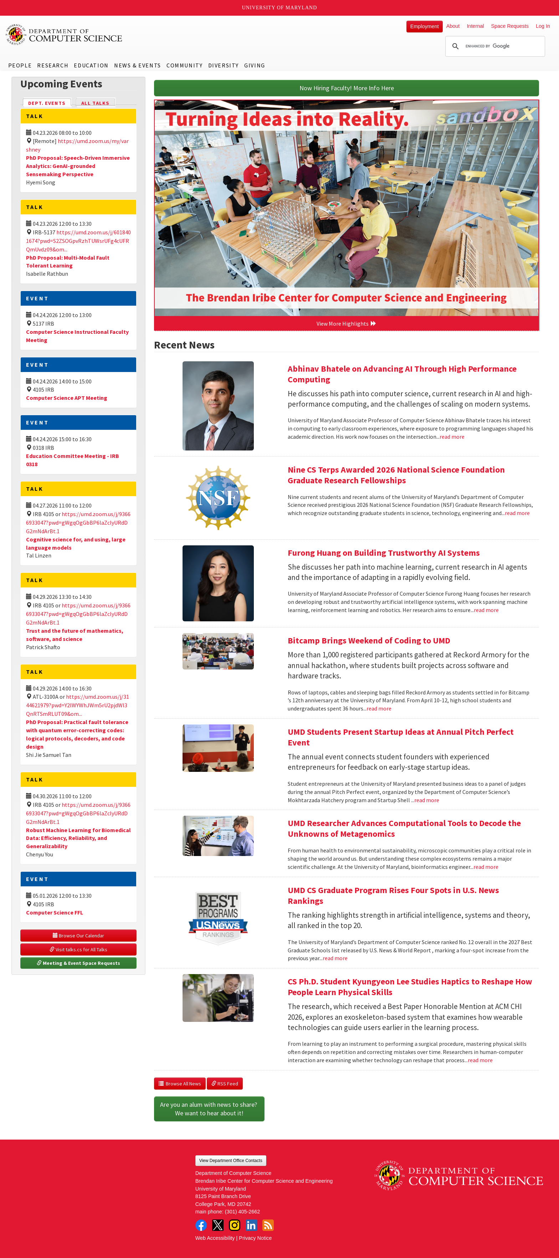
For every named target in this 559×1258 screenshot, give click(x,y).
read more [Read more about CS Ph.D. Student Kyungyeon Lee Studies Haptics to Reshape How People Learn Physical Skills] (480, 1060)
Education (91, 65)
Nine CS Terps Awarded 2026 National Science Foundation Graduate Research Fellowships (396, 475)
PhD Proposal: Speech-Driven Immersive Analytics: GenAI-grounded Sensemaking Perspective (78, 166)
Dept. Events (50, 102)
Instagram (234, 1225)
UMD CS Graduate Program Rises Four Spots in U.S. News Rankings (393, 895)
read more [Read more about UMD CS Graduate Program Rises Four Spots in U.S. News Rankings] (335, 958)
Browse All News (180, 1083)
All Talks (95, 103)
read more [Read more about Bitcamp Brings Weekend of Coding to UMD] (378, 708)
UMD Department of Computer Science (64, 34)
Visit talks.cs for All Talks (78, 949)
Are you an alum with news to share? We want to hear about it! (209, 1108)
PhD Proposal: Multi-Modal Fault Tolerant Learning (67, 261)
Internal (475, 26)
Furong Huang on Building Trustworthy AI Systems (384, 552)
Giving (254, 65)
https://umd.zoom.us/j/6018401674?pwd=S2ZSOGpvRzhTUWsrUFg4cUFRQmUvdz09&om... (78, 241)
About (453, 26)
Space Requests (510, 26)
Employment (424, 26)
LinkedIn (251, 1225)
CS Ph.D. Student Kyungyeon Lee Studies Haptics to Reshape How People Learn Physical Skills (410, 987)
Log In (543, 26)
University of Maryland (279, 7)
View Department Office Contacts (230, 1160)
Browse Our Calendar (78, 935)
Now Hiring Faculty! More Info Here (346, 88)
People (20, 65)
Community (184, 65)
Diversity (223, 65)
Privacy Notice (255, 1238)
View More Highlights (346, 323)
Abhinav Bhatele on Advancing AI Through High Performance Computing (402, 374)
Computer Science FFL (54, 912)
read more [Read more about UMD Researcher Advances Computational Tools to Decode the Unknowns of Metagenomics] (485, 866)
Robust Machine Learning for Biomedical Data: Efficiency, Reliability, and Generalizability (78, 838)
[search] (494, 46)
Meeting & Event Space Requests (78, 963)
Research (52, 65)
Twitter (218, 1225)
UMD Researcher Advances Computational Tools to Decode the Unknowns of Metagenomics (404, 828)
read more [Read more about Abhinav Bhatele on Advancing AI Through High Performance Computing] (452, 436)
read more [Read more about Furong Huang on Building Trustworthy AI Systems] (486, 609)
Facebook (201, 1225)
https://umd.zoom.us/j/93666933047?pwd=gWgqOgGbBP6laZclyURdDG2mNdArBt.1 (78, 522)
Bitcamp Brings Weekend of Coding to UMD (369, 640)
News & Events (137, 65)
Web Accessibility (215, 1238)
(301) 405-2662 (242, 1211)
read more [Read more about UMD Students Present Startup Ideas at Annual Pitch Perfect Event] (426, 800)
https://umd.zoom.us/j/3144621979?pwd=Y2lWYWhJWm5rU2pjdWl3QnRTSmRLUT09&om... (77, 705)
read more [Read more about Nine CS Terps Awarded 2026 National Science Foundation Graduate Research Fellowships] (517, 512)
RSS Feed (224, 1083)
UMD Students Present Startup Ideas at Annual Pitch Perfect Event (401, 737)
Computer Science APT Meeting (66, 397)
